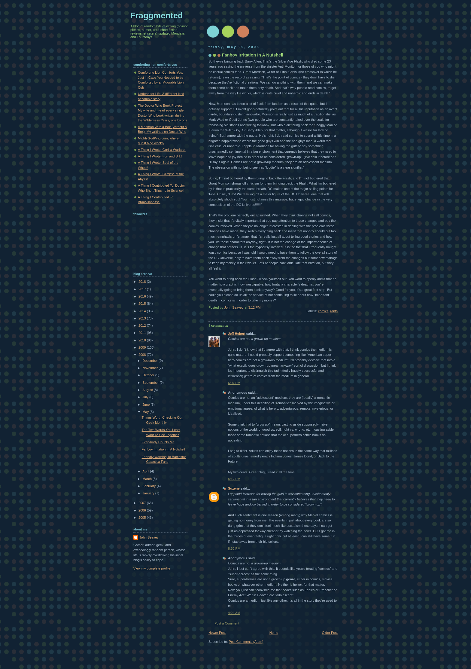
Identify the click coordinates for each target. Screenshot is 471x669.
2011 (142, 332)
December (150, 360)
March (147, 479)
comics (323, 311)
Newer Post (217, 632)
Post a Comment (226, 623)
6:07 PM (234, 383)
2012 (142, 325)
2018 (142, 281)
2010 (142, 340)
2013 (142, 318)
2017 (142, 289)
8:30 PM (234, 548)
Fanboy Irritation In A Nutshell (163, 449)
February (149, 486)
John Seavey (149, 537)
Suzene (234, 488)
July (145, 397)
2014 (142, 311)
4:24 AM (234, 613)
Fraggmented (156, 15)
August (147, 390)
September (151, 382)
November (150, 368)
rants (334, 311)
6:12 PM (234, 479)
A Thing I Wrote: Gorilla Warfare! (162, 149)
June (146, 404)
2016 (142, 296)
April (146, 471)
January (148, 493)
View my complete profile (151, 568)
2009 (142, 347)
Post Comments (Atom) (246, 641)
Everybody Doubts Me (158, 442)
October (148, 375)
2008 (142, 354)
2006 (142, 510)
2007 (142, 503)
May (146, 412)
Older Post (330, 632)
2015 (142, 303)
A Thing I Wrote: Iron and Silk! (160, 156)
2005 (142, 517)
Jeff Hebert (236, 333)
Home (273, 632)
